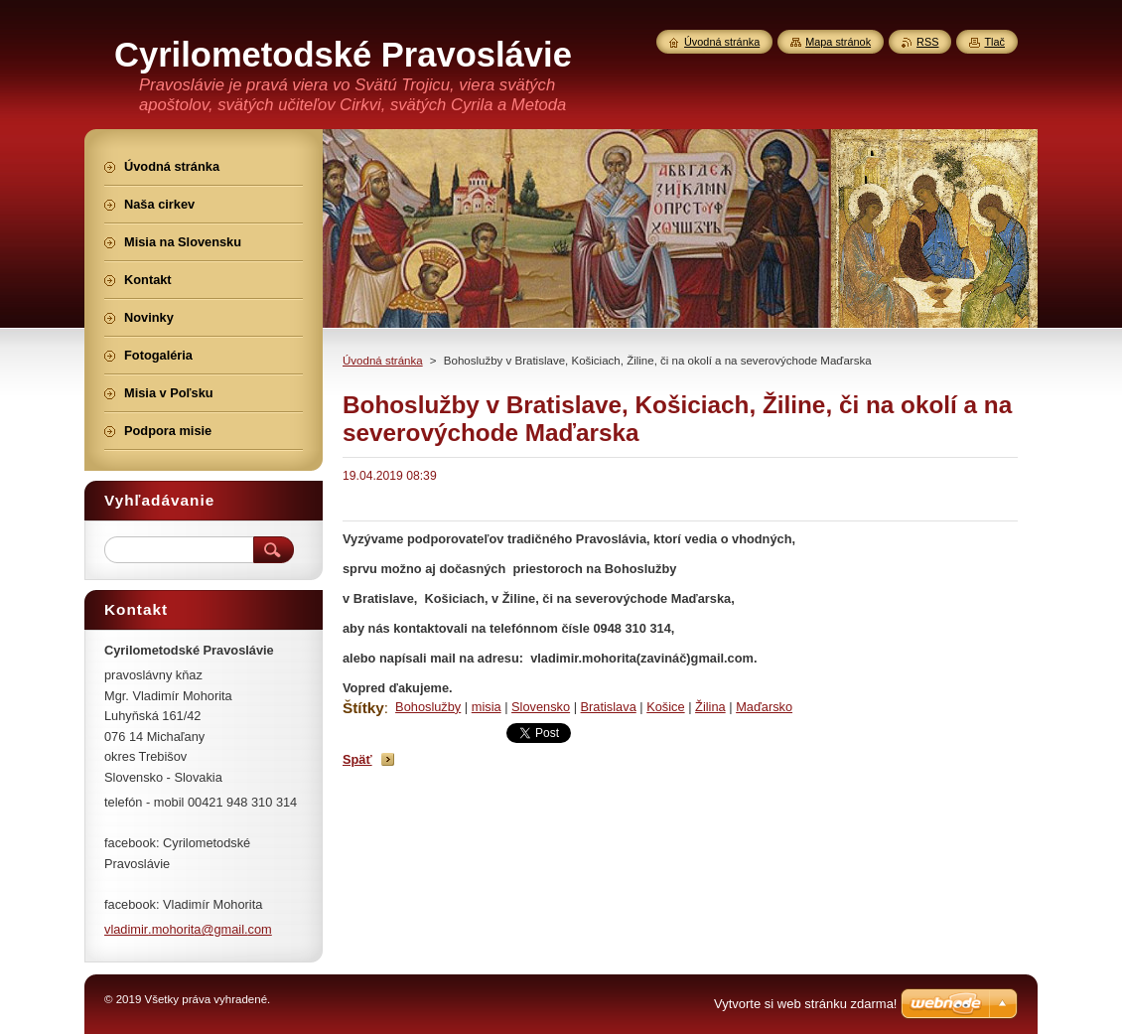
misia (486, 706)
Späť (357, 759)
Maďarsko (764, 706)
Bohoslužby (428, 706)
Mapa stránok (838, 42)
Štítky (363, 707)
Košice (665, 706)
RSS (927, 42)
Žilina (710, 706)
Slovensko (540, 706)
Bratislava (608, 706)
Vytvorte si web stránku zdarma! (805, 1003)
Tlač (994, 42)
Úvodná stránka (383, 361)
